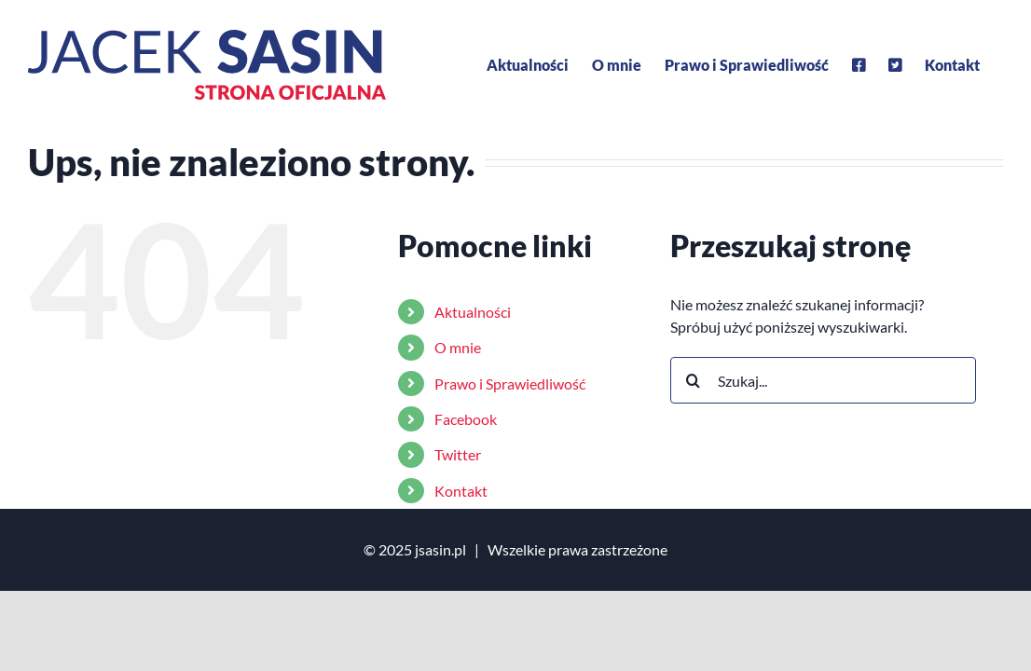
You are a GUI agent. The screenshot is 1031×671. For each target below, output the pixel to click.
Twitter (457, 454)
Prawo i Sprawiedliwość (509, 383)
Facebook (465, 419)
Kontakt (461, 491)
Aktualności (472, 312)
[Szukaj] (693, 380)
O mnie (457, 347)
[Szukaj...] (823, 380)
